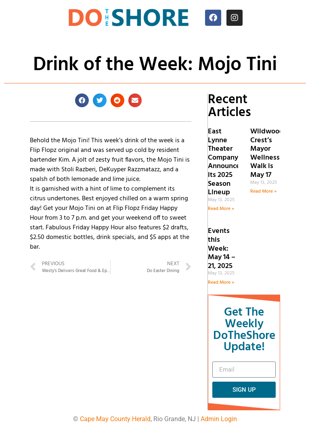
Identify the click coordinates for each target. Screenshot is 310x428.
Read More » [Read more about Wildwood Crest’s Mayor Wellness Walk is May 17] (263, 191)
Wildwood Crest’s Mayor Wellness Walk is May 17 (267, 153)
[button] (82, 100)
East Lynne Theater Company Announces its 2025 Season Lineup (225, 162)
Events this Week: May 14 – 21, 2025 (221, 248)
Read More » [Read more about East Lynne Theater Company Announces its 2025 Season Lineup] (221, 209)
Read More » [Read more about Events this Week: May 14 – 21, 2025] (221, 282)
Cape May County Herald (115, 419)
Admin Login (219, 419)
